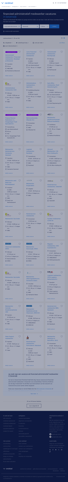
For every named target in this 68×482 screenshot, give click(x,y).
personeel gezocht (24, 433)
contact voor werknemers (26, 446)
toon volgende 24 (34, 405)
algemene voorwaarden (25, 421)
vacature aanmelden (24, 418)
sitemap (62, 470)
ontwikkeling (6, 443)
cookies (61, 469)
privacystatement (53, 469)
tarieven (21, 431)
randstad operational (9, 421)
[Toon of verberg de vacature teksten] (63, 38)
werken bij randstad (25, 469)
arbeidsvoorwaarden (9, 453)
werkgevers (15, 6)
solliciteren (6, 451)
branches (21, 426)
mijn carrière (23, 6)
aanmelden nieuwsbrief (25, 436)
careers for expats (8, 431)
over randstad (32, 6)
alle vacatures (7, 418)
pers (20, 453)
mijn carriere (6, 441)
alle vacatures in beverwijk (44, 388)
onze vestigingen (23, 451)
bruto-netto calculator (9, 461)
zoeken (54, 26)
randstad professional (9, 423)
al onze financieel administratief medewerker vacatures (26, 390)
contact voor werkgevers (25, 448)
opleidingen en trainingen (10, 448)
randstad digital (7, 426)
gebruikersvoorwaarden (39, 469)
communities (7, 446)
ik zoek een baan (6, 6)
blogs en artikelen (8, 456)
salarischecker (7, 459)
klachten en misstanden (25, 456)
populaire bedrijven (8, 428)
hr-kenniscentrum (23, 428)
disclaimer (56, 470)
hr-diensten (22, 423)
